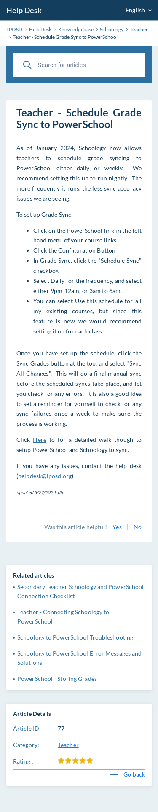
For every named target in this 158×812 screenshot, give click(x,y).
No (138, 526)
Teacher (68, 744)
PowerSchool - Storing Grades (57, 678)
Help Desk (24, 10)
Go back (127, 774)
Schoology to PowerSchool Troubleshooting (75, 637)
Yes (116, 526)
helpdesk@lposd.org (45, 475)
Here (39, 439)
